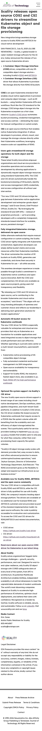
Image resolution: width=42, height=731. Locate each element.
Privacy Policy (32, 707)
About (10, 697)
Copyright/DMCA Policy (14, 707)
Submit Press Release (11, 702)
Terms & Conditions (31, 702)
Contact (21, 712)
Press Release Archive (24, 697)
